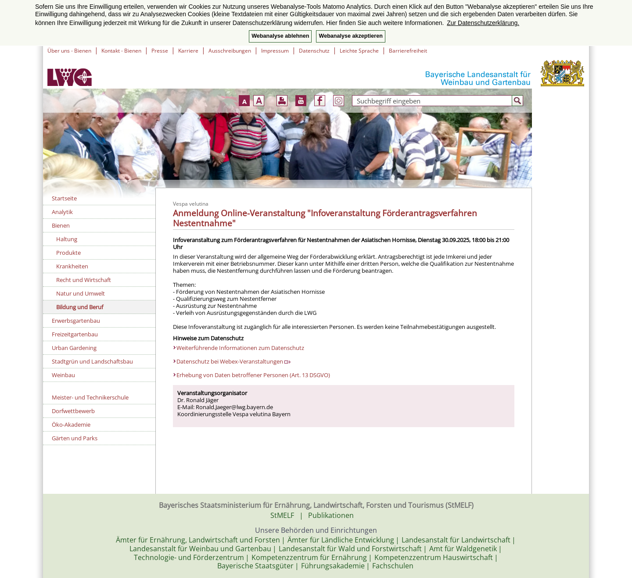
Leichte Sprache (359, 50)
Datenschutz (314, 50)
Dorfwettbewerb (73, 411)
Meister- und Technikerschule (90, 397)
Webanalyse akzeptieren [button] (350, 36)
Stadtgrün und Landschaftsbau (92, 361)
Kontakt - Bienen (121, 50)
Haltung (66, 239)
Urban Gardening (74, 348)
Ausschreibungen (229, 50)
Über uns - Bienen (69, 50)
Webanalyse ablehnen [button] (280, 36)
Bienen (61, 225)
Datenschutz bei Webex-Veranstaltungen (233, 361)
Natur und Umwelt (80, 293)
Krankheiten (72, 266)
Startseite (64, 198)
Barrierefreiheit (408, 50)
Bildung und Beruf (79, 307)
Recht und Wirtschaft (83, 280)
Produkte (68, 253)
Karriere (188, 50)
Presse (159, 50)
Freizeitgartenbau (75, 334)
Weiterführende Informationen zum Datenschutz (240, 348)
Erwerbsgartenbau (76, 321)
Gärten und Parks (74, 438)
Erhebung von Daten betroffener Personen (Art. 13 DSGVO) (253, 375)
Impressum (275, 50)
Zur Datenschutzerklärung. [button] (483, 22)
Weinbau (63, 375)
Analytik (62, 212)
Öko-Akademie (71, 424)
